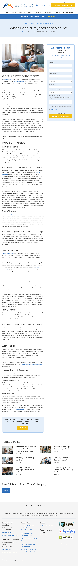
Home (6, 12)
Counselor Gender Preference (57, 79)
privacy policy (54, 109)
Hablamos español (70, 9)
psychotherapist (7, 79)
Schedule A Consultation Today (63, 5)
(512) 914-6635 (43, 5)
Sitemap (13, 560)
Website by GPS (71, 560)
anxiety (16, 81)
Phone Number (53, 68)
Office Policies (37, 560)
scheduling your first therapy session (32, 364)
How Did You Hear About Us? (56, 90)
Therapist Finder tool (20, 409)
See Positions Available (46, 526)
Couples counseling (7, 253)
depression (21, 81)
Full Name (52, 62)
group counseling (13, 214)
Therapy (24, 32)
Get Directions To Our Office (10, 535)
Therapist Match (68, 12)
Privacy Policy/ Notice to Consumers (24, 560)
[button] (13, 13)
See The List (43, 535)
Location (51, 84)
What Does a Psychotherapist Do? (44, 24)
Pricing (29, 12)
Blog (31, 24)
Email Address (53, 73)
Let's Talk (22, 428)
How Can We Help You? (55, 95)
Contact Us (57, 12)
